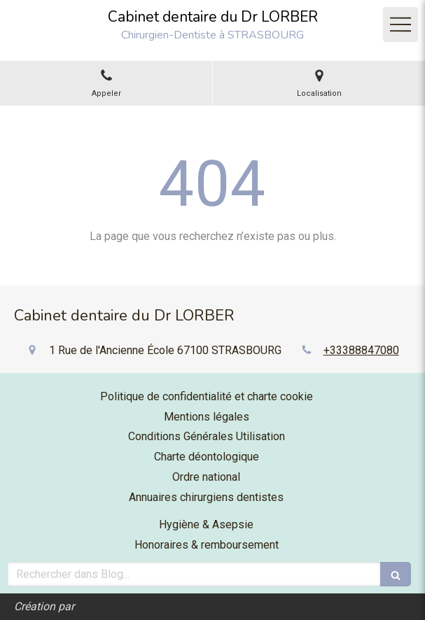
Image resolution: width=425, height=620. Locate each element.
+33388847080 (361, 350)
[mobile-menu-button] (400, 24)
